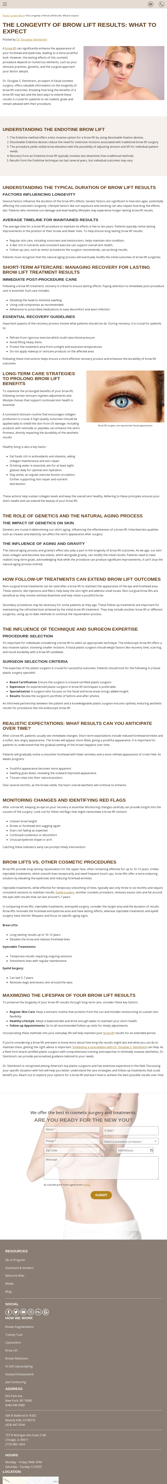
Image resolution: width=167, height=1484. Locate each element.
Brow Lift (11, 1322)
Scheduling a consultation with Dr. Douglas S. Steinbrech (109, 1047)
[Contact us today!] (150, 4)
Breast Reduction (16, 1327)
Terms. (86, 1189)
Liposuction (13, 1318)
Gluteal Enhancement (19, 1336)
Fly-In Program (15, 1258)
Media (9, 1272)
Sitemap (122, 1479)
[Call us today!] (161, 4)
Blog (8, 1277)
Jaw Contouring (15, 1341)
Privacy (100, 1479)
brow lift (108, 1033)
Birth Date (109, 1154)
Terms (111, 1479)
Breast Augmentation (19, 1309)
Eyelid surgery (65, 892)
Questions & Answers (19, 1263)
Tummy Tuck (14, 1313)
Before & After (15, 1267)
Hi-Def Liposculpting (19, 1331)
